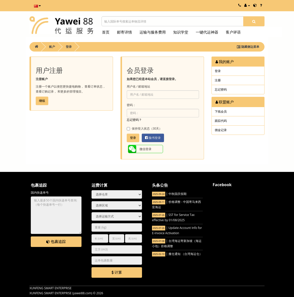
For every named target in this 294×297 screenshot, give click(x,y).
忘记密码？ (134, 120)
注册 (218, 80)
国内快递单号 (40, 192)
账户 (52, 47)
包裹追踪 (56, 241)
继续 (42, 101)
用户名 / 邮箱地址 (138, 86)
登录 (69, 47)
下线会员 (221, 111)
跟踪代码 (221, 121)
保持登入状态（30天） (144, 128)
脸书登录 (153, 138)
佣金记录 (221, 130)
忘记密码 (221, 89)
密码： (131, 105)
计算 (117, 272)
